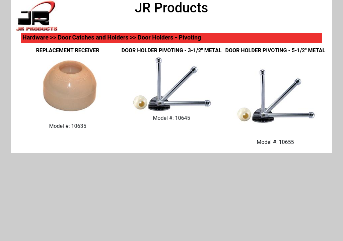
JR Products (171, 8)
